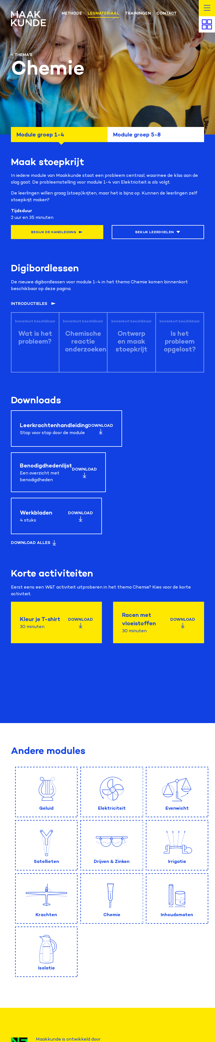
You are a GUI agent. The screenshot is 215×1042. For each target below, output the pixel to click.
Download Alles (34, 542)
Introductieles (33, 303)
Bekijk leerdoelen (158, 232)
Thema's (23, 54)
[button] (207, 8)
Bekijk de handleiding (57, 232)
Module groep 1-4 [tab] (40, 134)
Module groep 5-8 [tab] (137, 134)
